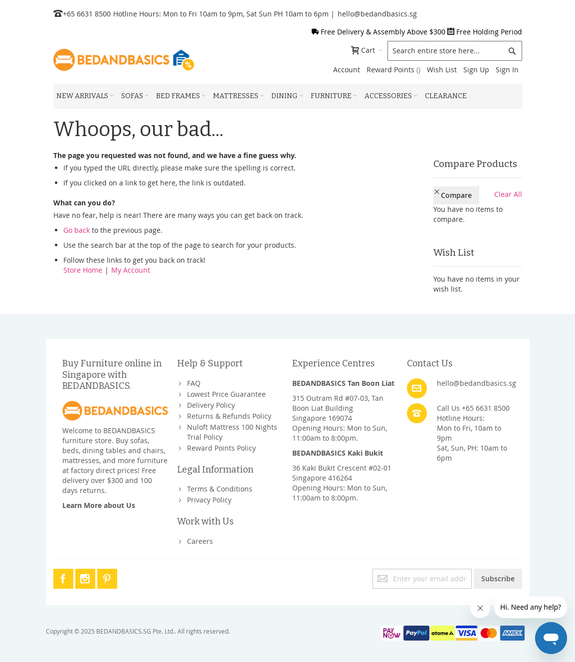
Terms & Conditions (219, 485)
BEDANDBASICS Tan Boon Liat (343, 379)
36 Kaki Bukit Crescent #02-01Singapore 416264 (341, 469)
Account (346, 69)
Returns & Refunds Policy (229, 412)
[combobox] (454, 51)
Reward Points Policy (221, 444)
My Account (130, 270)
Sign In (507, 69)
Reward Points (393, 69)
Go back (76, 230)
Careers (200, 537)
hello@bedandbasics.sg (377, 13)
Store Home (82, 270)
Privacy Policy (209, 496)
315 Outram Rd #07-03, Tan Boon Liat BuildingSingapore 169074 (337, 404)
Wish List (442, 69)
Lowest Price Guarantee (226, 390)
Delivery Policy (211, 401)
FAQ (193, 379)
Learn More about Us (98, 501)
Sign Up (476, 69)
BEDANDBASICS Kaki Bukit (337, 449)
